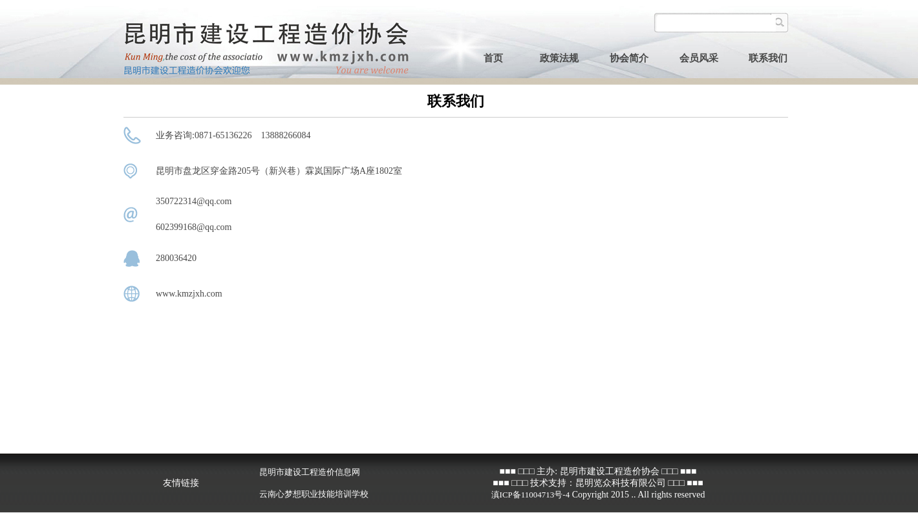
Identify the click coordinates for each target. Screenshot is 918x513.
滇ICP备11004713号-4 (530, 494)
